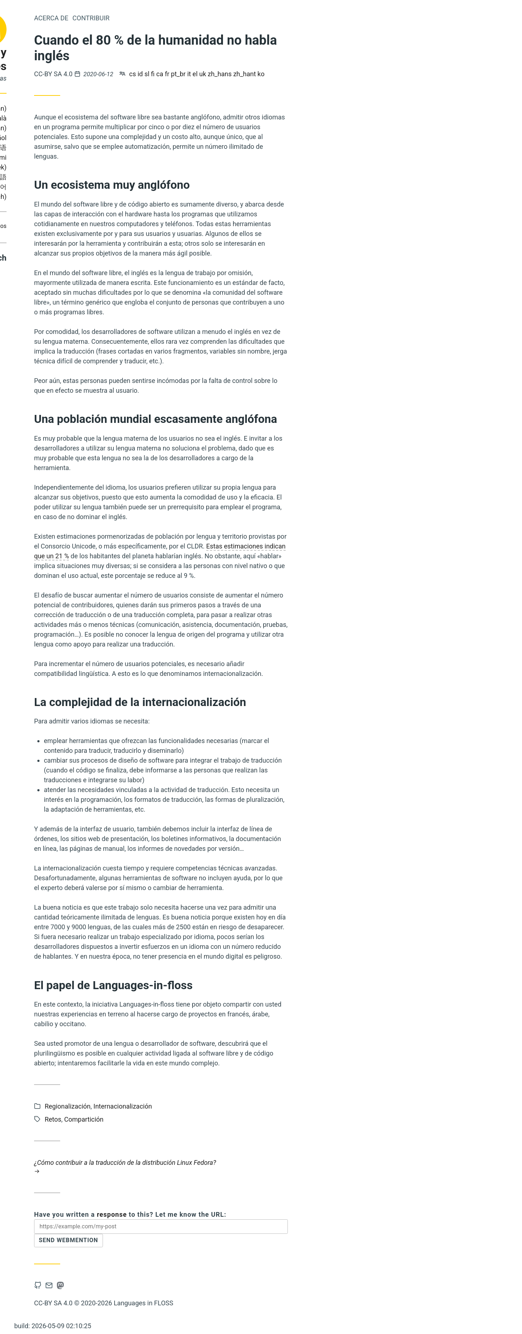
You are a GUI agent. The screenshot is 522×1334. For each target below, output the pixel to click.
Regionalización (163, 1106)
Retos (94, 226)
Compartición (35, 226)
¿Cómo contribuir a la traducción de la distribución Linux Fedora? (256, 1167)
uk (297, 74)
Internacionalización (217, 1106)
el (290, 74)
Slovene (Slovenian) (73, 128)
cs (227, 74)
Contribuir (69, 226)
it (284, 74)
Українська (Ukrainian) (53, 177)
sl (242, 74)
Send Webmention (167, 1243)
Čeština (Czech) (78, 196)
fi (248, 74)
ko (355, 74)
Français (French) (51, 138)
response (207, 1214)
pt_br (273, 74)
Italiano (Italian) (64, 147)
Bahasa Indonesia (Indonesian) (57, 108)
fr (262, 74)
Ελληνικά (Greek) (76, 167)
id (235, 74)
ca (254, 74)
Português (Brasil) (55, 118)
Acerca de (146, 18)
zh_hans (315, 74)
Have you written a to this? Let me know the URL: (225, 1214)
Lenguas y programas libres (58, 59)
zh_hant (339, 74)
